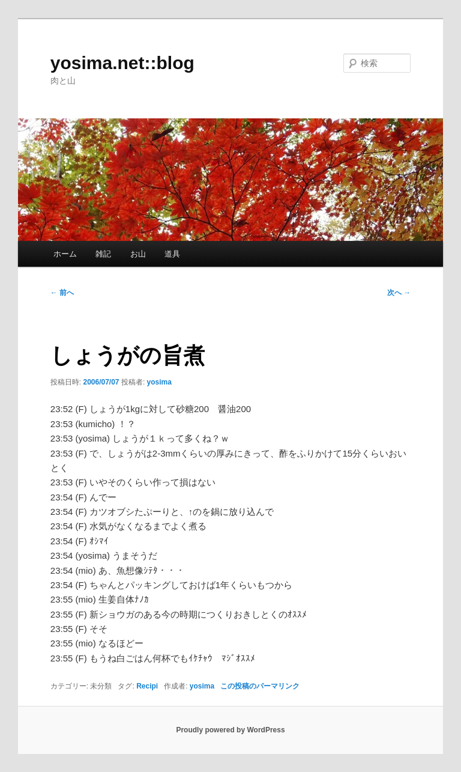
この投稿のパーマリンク (260, 686)
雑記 (103, 253)
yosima (159, 382)
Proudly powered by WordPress (230, 730)
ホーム (65, 253)
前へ (62, 292)
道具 (172, 253)
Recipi (147, 686)
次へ (399, 292)
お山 (138, 253)
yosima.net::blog (122, 63)
